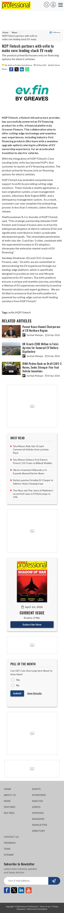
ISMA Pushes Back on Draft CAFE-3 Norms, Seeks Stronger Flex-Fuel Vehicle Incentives (42, 367)
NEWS (7, 801)
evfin (12, 312)
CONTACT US (11, 836)
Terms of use (45, 906)
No (17, 685)
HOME (7, 789)
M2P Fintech (23, 312)
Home (5, 32)
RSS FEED (9, 812)
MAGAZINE (38, 818)
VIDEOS (36, 807)
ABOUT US (10, 795)
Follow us (55, 32)
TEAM (7, 848)
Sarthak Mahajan (33, 335)
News (15, 32)
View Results (34, 693)
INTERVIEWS (39, 795)
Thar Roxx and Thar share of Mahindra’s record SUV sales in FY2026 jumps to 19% (33, 493)
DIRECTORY (38, 830)
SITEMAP (9, 854)
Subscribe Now (32, 624)
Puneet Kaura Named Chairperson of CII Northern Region (41, 328)
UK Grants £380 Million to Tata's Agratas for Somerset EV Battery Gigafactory (40, 347)
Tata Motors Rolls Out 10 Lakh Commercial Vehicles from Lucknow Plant (31, 449)
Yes (18, 679)
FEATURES (9, 807)
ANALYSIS (37, 801)
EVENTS (36, 789)
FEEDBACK (10, 842)
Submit (17, 693)
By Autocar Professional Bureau (17, 65)
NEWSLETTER (39, 824)
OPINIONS (38, 812)
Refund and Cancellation (37, 909)
